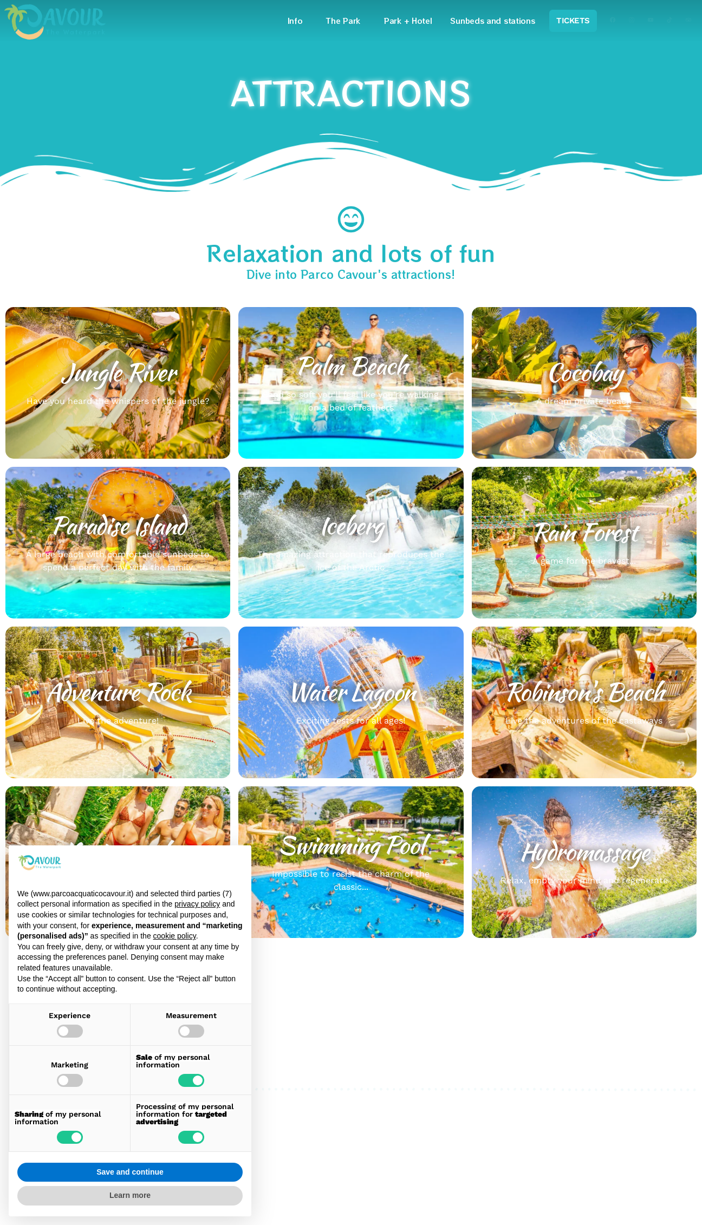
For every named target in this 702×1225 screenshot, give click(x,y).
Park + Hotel (408, 20)
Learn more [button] (130, 1195)
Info (298, 20)
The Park (346, 20)
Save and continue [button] (130, 1172)
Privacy (436, 1103)
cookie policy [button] (174, 935)
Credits (436, 1129)
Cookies (437, 1116)
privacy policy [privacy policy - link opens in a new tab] (197, 904)
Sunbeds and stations (492, 20)
